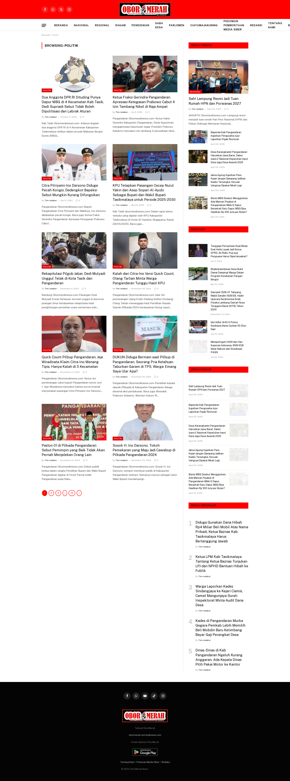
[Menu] (44, 25)
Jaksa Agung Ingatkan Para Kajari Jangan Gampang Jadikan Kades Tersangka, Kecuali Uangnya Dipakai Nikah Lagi (228, 180)
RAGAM (120, 25)
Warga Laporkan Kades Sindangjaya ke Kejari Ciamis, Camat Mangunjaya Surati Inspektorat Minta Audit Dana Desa (219, 595)
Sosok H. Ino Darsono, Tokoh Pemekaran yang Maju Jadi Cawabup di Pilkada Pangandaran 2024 (144, 450)
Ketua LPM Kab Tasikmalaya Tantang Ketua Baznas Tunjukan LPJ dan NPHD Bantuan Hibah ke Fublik (221, 564)
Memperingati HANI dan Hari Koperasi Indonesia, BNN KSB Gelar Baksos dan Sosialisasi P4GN (227, 347)
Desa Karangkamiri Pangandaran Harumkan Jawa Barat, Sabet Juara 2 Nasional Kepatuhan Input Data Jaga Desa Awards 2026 (229, 157)
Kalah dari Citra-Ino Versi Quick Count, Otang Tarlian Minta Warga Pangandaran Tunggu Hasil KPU (143, 278)
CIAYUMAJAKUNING (204, 25)
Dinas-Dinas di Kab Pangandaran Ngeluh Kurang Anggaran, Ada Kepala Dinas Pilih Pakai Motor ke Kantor (218, 657)
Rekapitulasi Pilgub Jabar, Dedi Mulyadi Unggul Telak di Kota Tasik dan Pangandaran (73, 278)
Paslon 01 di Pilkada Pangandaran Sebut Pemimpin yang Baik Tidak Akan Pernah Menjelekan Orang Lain (73, 450)
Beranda (61, 25)
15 (72, 493)
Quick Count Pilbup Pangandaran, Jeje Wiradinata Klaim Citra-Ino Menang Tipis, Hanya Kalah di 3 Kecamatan (72, 362)
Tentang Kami (275, 25)
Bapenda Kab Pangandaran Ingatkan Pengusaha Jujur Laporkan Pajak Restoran (226, 136)
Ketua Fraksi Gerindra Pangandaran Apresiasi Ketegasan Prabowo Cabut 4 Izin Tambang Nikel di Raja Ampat (144, 102)
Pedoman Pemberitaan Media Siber (234, 25)
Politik (47, 90)
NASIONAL (81, 25)
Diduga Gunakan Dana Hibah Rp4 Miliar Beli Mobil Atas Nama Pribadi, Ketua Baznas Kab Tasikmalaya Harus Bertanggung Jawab (221, 531)
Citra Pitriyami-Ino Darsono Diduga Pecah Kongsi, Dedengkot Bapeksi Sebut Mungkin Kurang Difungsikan (71, 190)
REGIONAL (102, 25)
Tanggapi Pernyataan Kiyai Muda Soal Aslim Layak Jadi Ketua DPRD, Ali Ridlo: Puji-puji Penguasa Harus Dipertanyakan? (229, 251)
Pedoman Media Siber (148, 762)
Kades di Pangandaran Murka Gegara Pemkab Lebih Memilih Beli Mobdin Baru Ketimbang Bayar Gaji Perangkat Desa (220, 628)
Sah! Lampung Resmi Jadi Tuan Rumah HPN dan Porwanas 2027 (215, 101)
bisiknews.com (153, 735)
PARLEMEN (176, 25)
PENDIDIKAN (140, 25)
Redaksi (256, 25)
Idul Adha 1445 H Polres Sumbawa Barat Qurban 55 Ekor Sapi (228, 326)
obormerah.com (137, 735)
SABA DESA (159, 25)
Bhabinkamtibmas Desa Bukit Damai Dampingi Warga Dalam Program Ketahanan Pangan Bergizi (227, 274)
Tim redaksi (51, 117)
